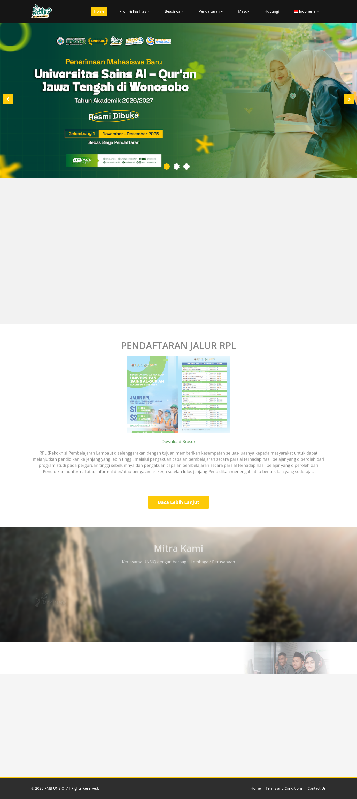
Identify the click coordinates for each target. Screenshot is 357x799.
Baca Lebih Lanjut (178, 502)
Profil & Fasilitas (135, 11)
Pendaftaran (211, 11)
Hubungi (272, 11)
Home (99, 11)
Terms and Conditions (284, 788)
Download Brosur (178, 440)
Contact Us (316, 788)
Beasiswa (174, 11)
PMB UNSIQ (54, 788)
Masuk (243, 11)
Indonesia (306, 11)
